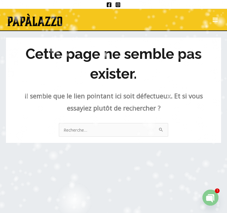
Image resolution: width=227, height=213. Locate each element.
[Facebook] (109, 4)
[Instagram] (118, 4)
